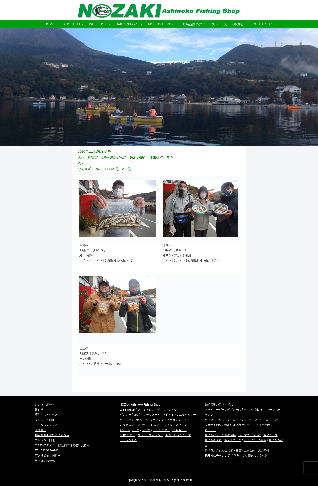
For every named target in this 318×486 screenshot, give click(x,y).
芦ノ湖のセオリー (260, 409)
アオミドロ (145, 409)
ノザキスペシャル (165, 409)
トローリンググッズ (178, 435)
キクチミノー (148, 414)
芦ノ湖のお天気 (45, 460)
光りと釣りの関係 (255, 440)
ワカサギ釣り (213, 424)
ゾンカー (125, 414)
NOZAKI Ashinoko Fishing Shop (140, 404)
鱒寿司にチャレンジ (217, 455)
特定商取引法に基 (52, 435)
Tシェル (125, 430)
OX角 (135, 430)
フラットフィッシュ (150, 435)
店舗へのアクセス (46, 414)
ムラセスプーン (130, 424)
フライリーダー (215, 409)
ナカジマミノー (179, 419)
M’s (135, 414)
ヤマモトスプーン (153, 424)
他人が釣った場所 (222, 450)
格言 (239, 450)
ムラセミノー (187, 414)
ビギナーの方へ (237, 409)
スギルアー (179, 430)
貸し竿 (39, 409)
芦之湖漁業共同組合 (47, 455)
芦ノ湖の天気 (213, 440)
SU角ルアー (127, 435)
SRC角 (146, 430)
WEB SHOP (127, 409)
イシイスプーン (177, 424)
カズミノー (160, 419)
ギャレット (127, 419)
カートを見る (128, 440)
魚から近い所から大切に (239, 424)
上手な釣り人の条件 (256, 450)
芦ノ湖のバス (232, 440)
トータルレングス (46, 424)
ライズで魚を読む (249, 435)
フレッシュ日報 (45, 419)
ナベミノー (143, 419)
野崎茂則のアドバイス (219, 404)
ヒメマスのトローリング (264, 419)
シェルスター (161, 430)
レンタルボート (45, 404)
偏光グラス (270, 435)
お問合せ (40, 430)
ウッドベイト (168, 414)
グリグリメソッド (216, 419)
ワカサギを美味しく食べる (250, 455)
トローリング (238, 419)
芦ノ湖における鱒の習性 (220, 435)
